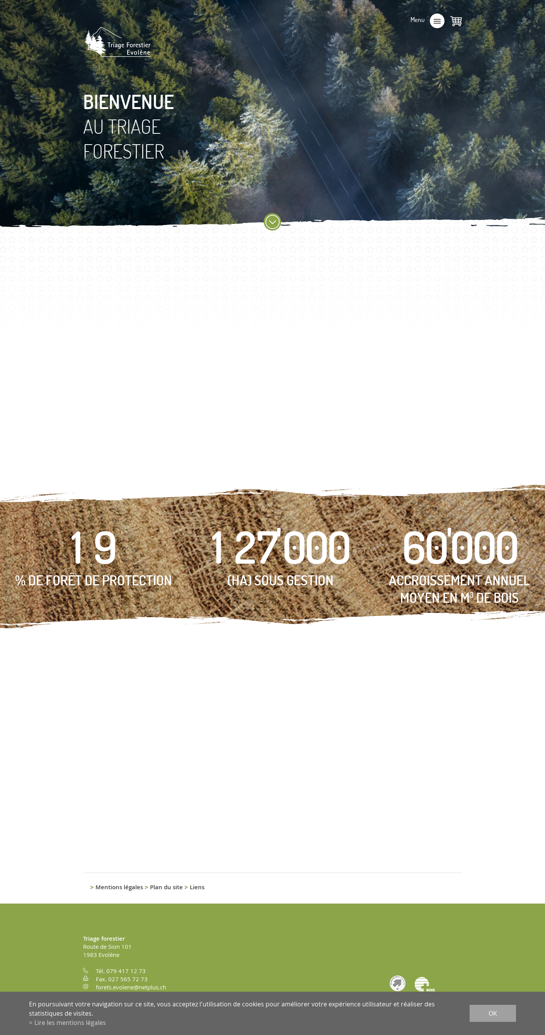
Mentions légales (119, 887)
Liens (197, 887)
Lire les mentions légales (70, 1022)
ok (493, 1013)
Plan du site (166, 887)
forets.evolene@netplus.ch (131, 987)
